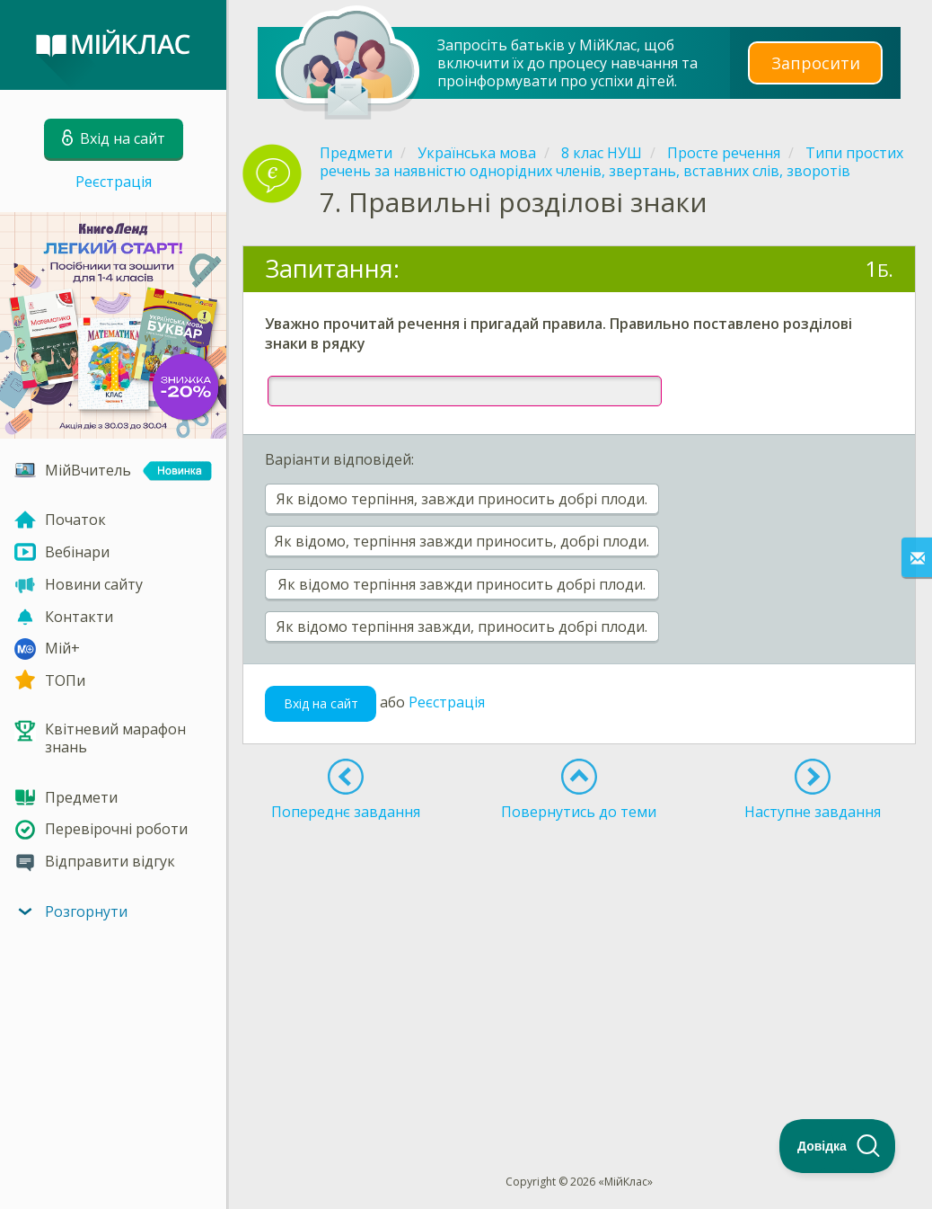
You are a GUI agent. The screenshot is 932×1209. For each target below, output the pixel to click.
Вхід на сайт (321, 703)
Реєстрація (113, 182)
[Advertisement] (579, 964)
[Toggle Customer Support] (837, 1146)
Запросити (815, 62)
